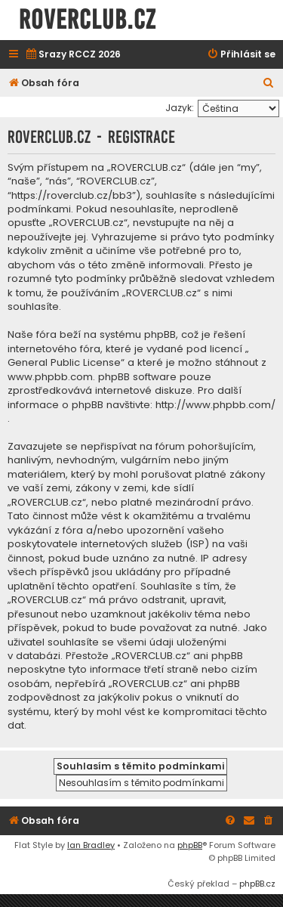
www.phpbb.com (50, 377)
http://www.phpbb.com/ (215, 405)
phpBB (189, 845)
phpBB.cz (257, 884)
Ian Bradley (91, 845)
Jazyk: (179, 107)
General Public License (64, 363)
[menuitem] (73, 55)
